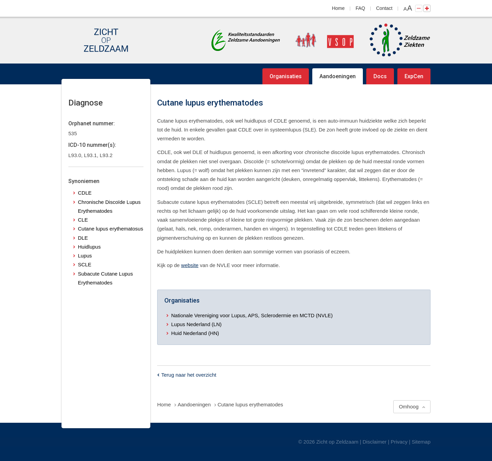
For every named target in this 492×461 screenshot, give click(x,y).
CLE (83, 220)
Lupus (85, 256)
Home (338, 8)
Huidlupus (89, 247)
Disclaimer (374, 442)
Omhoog (409, 406)
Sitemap (421, 442)
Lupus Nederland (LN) (196, 324)
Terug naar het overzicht (188, 375)
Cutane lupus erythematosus (110, 229)
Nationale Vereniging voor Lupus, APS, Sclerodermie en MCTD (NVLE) (252, 315)
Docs (380, 76)
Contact (384, 8)
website (190, 265)
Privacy (399, 442)
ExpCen (414, 76)
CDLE (85, 193)
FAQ (360, 8)
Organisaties (286, 76)
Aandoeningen (337, 76)
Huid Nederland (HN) (195, 333)
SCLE (84, 264)
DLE (83, 238)
